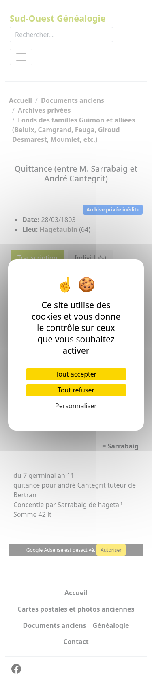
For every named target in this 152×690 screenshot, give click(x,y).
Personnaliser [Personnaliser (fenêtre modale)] (76, 405)
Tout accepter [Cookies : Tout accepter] (76, 374)
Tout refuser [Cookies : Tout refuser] (76, 389)
